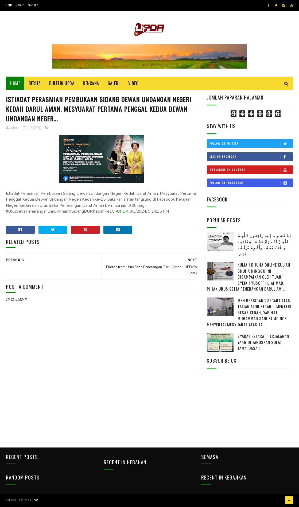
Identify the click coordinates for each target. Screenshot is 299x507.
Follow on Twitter (251, 143)
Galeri (114, 83)
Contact (33, 5)
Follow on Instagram (251, 183)
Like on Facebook (251, 157)
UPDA (123, 211)
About (20, 5)
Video (133, 83)
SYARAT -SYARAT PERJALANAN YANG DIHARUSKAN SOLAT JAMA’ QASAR (263, 342)
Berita (35, 83)
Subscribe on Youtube (251, 170)
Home (9, 5)
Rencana (91, 83)
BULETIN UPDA (61, 83)
